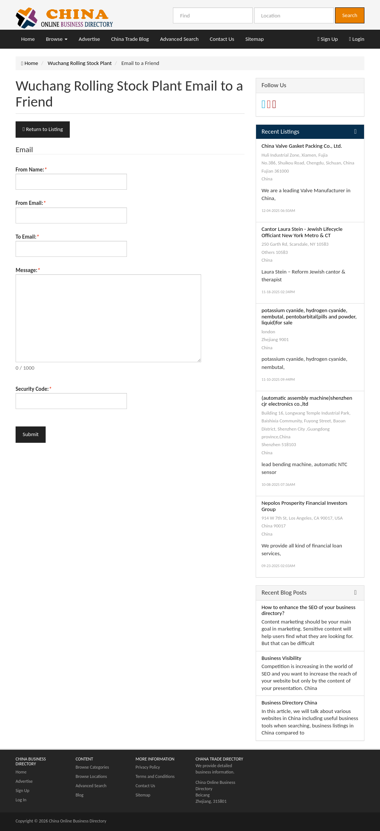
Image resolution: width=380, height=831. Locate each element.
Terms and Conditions (154, 776)
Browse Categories (92, 767)
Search (349, 15)
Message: (28, 270)
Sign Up (327, 39)
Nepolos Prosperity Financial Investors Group (304, 506)
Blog (79, 795)
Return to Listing (43, 129)
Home (28, 39)
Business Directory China (289, 702)
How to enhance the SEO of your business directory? (309, 610)
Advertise (89, 39)
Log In (21, 799)
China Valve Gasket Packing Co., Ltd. (302, 146)
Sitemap (254, 39)
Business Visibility (281, 658)
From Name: (31, 169)
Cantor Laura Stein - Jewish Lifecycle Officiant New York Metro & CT (302, 232)
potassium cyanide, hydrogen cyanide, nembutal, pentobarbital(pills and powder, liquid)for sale (309, 316)
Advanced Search (179, 39)
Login (356, 39)
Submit (31, 434)
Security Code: (34, 389)
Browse (57, 39)
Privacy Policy (147, 767)
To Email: (27, 236)
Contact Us (222, 39)
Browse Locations (91, 776)
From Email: (31, 203)
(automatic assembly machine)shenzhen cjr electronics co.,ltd (307, 401)
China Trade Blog (130, 39)
